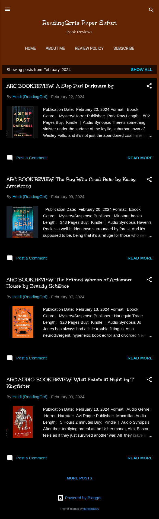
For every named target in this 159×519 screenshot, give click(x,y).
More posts (79, 478)
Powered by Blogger (79, 497)
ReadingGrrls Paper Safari (80, 23)
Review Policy (89, 48)
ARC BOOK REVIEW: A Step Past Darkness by (60, 86)
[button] (149, 87)
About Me (55, 48)
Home (30, 48)
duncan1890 (91, 508)
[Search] (151, 11)
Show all (141, 69)
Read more (140, 157)
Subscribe (123, 48)
